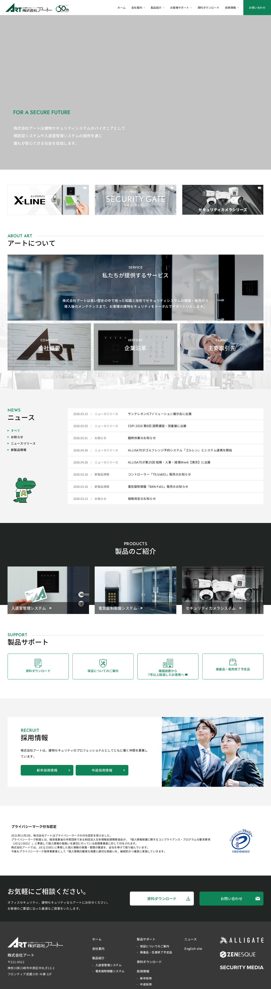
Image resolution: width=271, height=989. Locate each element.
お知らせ (15, 437)
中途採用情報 (108, 772)
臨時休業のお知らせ (142, 438)
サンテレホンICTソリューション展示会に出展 (160, 414)
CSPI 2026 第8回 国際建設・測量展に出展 (157, 426)
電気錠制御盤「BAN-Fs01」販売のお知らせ (158, 487)
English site (193, 951)
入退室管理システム (108, 968)
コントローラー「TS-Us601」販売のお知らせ (160, 475)
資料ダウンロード (168, 901)
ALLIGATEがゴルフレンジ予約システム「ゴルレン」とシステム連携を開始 (180, 450)
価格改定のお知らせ (142, 499)
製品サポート (146, 942)
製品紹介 (98, 960)
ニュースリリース (22, 443)
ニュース (190, 942)
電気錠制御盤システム (110, 974)
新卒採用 (146, 981)
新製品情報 (17, 450)
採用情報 (143, 974)
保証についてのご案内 (154, 949)
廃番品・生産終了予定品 (156, 955)
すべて (14, 430)
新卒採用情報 (53, 772)
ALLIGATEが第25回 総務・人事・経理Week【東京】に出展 (169, 463)
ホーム (96, 942)
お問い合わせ (257, 7)
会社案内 (98, 951)
